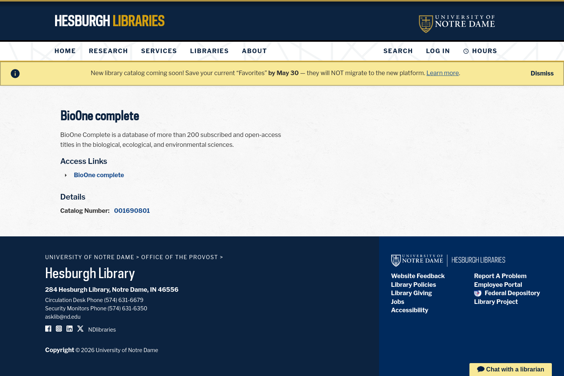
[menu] (167, 51)
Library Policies (413, 284)
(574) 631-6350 (127, 308)
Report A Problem (500, 276)
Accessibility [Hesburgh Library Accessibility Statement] (409, 310)
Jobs (397, 301)
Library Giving (411, 293)
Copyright (59, 350)
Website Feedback (418, 276)
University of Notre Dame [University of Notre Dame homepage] (89, 257)
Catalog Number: (85, 210)
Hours (484, 51)
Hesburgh (109, 20)
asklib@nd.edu (63, 316)
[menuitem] (65, 51)
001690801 (132, 210)
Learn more (443, 73)
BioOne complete (99, 175)
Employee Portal (498, 284)
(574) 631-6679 (124, 300)
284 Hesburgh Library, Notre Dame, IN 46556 (112, 289)
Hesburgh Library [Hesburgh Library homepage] (90, 273)
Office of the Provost (179, 257)
